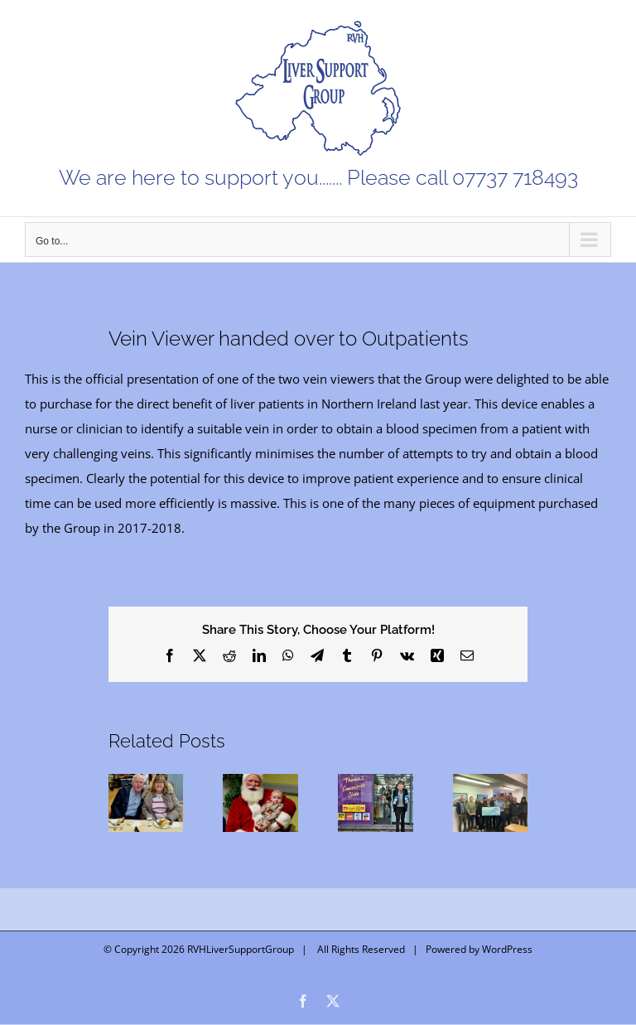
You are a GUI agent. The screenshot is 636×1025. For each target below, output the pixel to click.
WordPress (507, 949)
